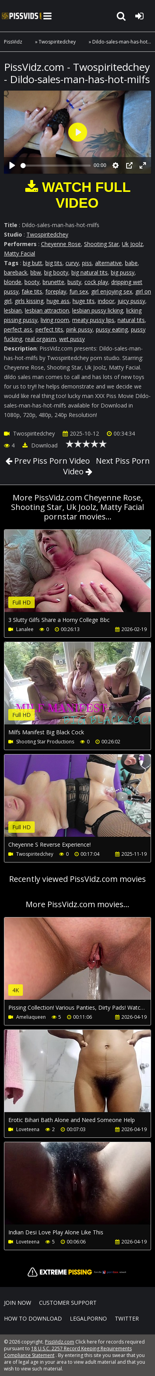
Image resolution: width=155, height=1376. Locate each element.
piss (87, 263)
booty (31, 282)
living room (55, 320)
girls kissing (29, 301)
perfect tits (49, 329)
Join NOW (17, 1302)
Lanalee (25, 629)
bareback (15, 272)
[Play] (12, 165)
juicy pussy (131, 301)
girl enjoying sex (111, 291)
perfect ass (18, 329)
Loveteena (27, 1129)
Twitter (127, 1318)
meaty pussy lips (93, 320)
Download (40, 445)
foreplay (55, 291)
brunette (53, 282)
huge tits (84, 301)
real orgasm (40, 339)
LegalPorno (88, 1318)
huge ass (58, 301)
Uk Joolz (132, 244)
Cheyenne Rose (61, 244)
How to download (33, 1318)
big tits (53, 263)
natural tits (131, 320)
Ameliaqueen (31, 1017)
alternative (108, 263)
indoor (106, 301)
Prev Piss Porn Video (51, 460)
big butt (32, 263)
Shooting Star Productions (45, 741)
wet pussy (72, 339)
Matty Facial (19, 253)
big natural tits (89, 272)
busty (74, 282)
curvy (72, 263)
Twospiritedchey (57, 41)
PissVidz (13, 41)
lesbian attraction (47, 310)
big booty (56, 272)
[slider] (56, 165)
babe (131, 263)
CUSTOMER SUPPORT (68, 1302)
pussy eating (112, 329)
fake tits (32, 291)
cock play (96, 282)
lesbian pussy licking (97, 310)
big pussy (122, 272)
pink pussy (79, 329)
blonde (12, 282)
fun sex (78, 291)
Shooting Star (101, 244)
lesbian (13, 310)
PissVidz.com (21, 16)
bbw (35, 272)
